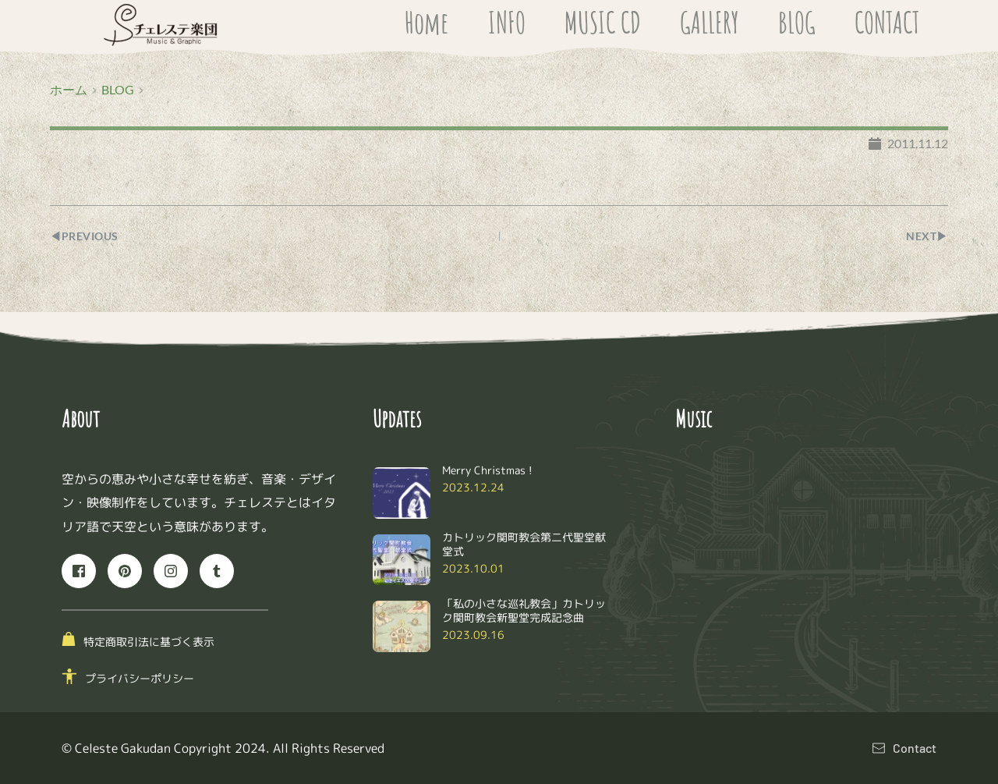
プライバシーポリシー (139, 678)
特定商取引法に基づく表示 (148, 641)
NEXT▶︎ (925, 236)
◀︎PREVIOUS (87, 236)
